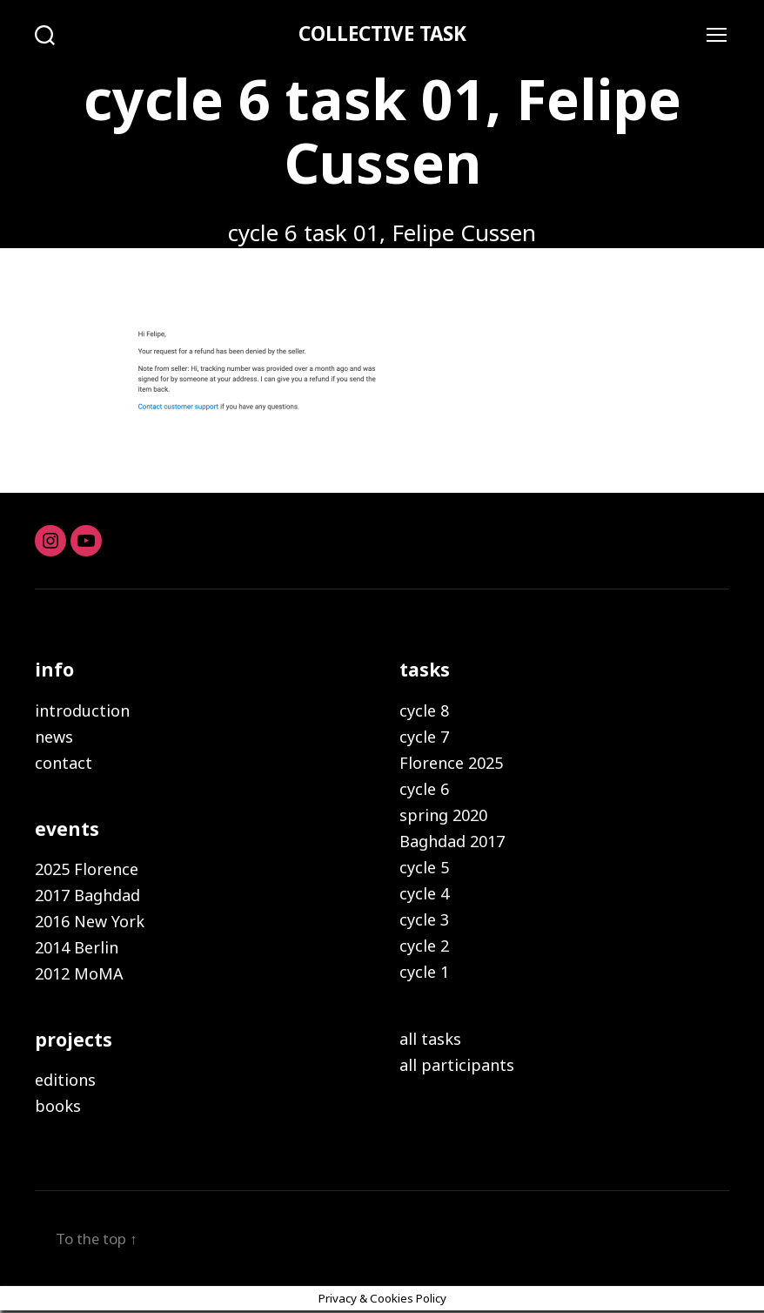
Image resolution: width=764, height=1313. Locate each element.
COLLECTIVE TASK (382, 34)
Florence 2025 (451, 763)
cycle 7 (424, 737)
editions (65, 1081)
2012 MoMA (79, 975)
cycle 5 (424, 868)
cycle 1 (424, 972)
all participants (456, 1065)
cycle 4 (424, 894)
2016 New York (89, 922)
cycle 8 (424, 711)
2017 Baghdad (87, 896)
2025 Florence (86, 870)
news (54, 737)
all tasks (430, 1039)
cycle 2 (424, 946)
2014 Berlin (76, 949)
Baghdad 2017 (452, 842)
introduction (82, 711)
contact (63, 763)
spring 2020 (443, 815)
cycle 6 (424, 789)
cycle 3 (424, 920)
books (58, 1107)
